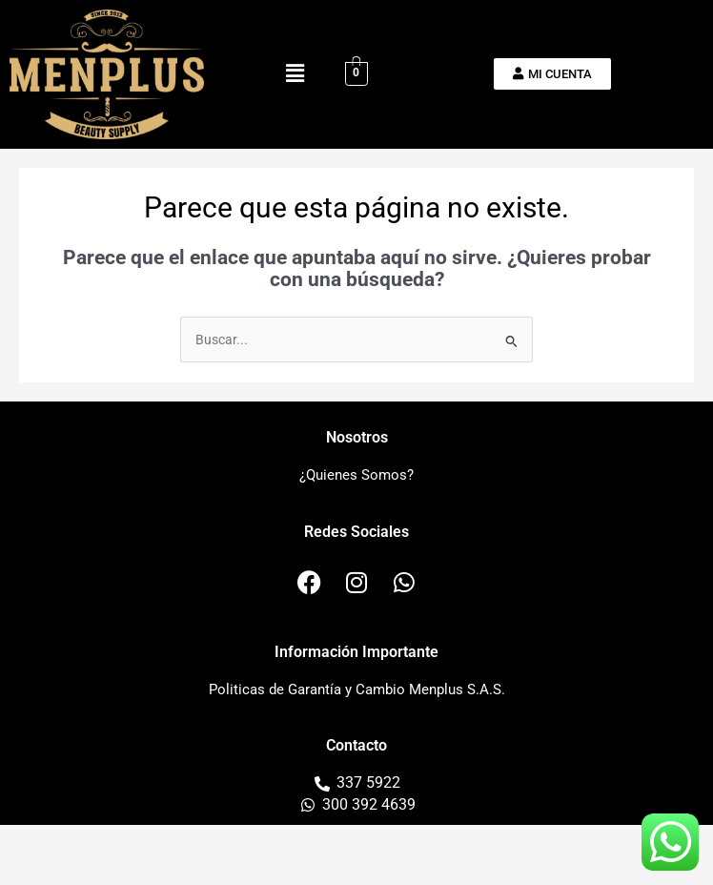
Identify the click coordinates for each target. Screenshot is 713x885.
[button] (294, 74)
